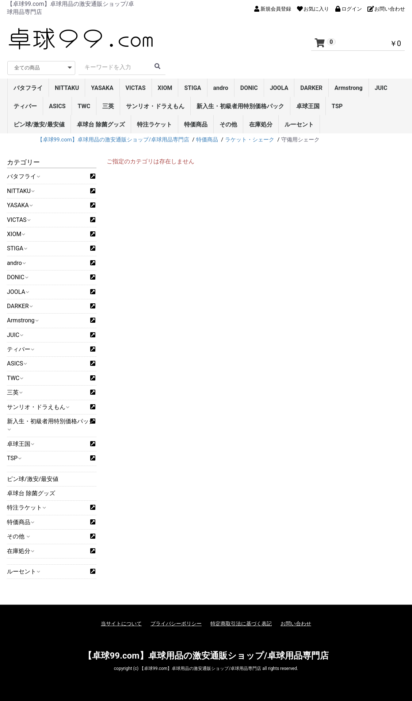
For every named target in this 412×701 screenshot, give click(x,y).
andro (220, 87)
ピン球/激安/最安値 (39, 124)
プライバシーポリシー (176, 623)
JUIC (381, 87)
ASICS (57, 106)
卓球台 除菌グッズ (101, 124)
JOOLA (279, 87)
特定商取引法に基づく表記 (241, 623)
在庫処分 (260, 124)
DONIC (249, 87)
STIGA (192, 87)
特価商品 (195, 124)
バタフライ (28, 87)
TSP (337, 106)
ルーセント (299, 124)
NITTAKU (67, 87)
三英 (108, 106)
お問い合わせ (296, 623)
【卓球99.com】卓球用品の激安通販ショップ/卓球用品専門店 (205, 656)
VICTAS (136, 87)
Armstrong (349, 87)
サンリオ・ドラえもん (155, 106)
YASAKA (102, 87)
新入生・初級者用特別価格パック (240, 106)
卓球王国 (308, 106)
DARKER (311, 87)
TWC (84, 106)
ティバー (25, 106)
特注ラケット (154, 124)
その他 (228, 124)
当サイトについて (121, 623)
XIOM (165, 87)
